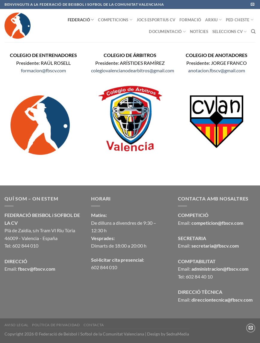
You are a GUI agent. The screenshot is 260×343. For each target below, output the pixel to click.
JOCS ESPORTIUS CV (156, 19)
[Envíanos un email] (252, 4)
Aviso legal (16, 325)
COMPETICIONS (115, 20)
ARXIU (213, 20)
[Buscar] (253, 31)
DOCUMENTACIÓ (167, 32)
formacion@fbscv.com (43, 70)
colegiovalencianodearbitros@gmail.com (132, 70)
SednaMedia (177, 333)
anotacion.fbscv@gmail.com (216, 70)
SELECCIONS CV (229, 32)
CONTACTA (94, 325)
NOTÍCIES (199, 31)
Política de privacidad (56, 325)
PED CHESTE (239, 20)
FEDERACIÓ (81, 20)
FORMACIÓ (190, 19)
